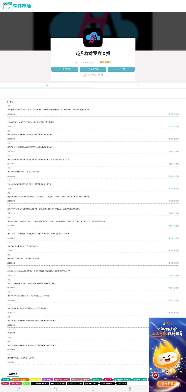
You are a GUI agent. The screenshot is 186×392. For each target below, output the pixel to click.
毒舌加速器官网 (140, 380)
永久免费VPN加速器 (40, 383)
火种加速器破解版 (75, 383)
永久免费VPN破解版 (122, 380)
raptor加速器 (16, 383)
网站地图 (5, 380)
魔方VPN (108, 380)
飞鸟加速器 (121, 383)
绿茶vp (26, 383)
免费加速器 (35, 380)
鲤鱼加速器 (97, 380)
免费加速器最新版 (58, 383)
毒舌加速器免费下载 (20, 380)
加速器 (5, 383)
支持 (170, 114)
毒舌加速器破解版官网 (81, 380)
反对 (175, 114)
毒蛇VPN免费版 (91, 383)
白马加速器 (47, 380)
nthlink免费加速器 (107, 383)
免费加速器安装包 (62, 380)
